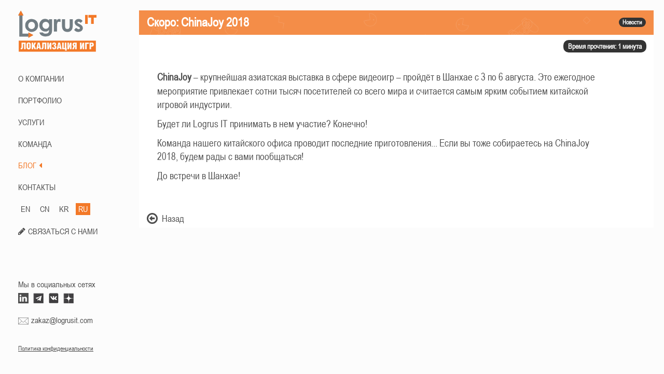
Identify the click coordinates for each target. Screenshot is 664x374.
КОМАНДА (35, 144)
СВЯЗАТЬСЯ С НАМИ (63, 231)
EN (25, 208)
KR (63, 208)
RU (83, 208)
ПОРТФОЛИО (40, 100)
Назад (165, 218)
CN (44, 208)
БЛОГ (30, 165)
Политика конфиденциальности (55, 348)
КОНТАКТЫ (37, 187)
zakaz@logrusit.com (62, 320)
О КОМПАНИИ (41, 78)
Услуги (31, 122)
